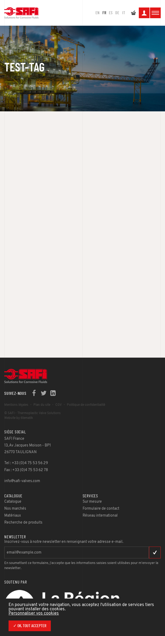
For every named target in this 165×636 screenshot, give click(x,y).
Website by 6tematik (18, 418)
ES (111, 13)
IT (123, 13)
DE (117, 13)
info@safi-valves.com (22, 481)
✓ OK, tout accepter (29, 626)
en (97, 13)
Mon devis (133, 13)
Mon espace (144, 13)
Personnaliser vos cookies (34, 613)
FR (104, 13)
